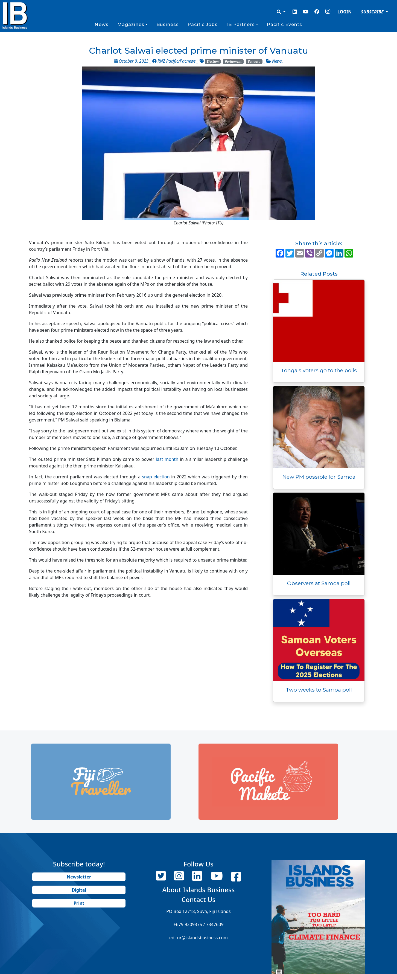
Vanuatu (254, 61)
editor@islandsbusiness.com (198, 938)
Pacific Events (284, 24)
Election (213, 61)
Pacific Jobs (203, 24)
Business (167, 24)
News (101, 24)
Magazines (130, 24)
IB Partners (240, 24)
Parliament (233, 61)
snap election (156, 477)
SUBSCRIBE (373, 12)
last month (167, 459)
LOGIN (344, 12)
